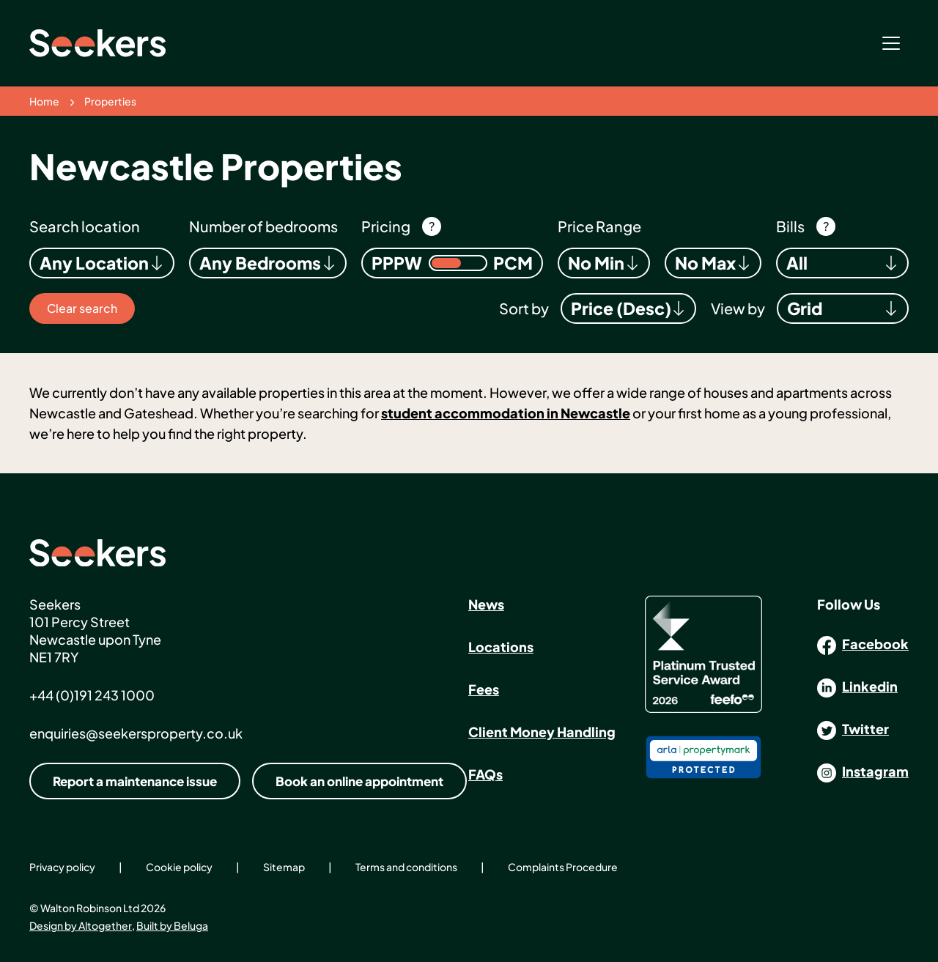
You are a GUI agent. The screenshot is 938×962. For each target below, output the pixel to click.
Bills (790, 226)
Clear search (82, 308)
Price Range (599, 226)
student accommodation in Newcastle (505, 412)
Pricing (385, 226)
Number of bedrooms (263, 226)
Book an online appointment (359, 781)
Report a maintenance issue (135, 781)
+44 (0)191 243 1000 (92, 695)
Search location (84, 226)
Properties (110, 101)
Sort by (524, 308)
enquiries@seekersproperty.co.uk (136, 733)
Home (44, 101)
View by (738, 308)
